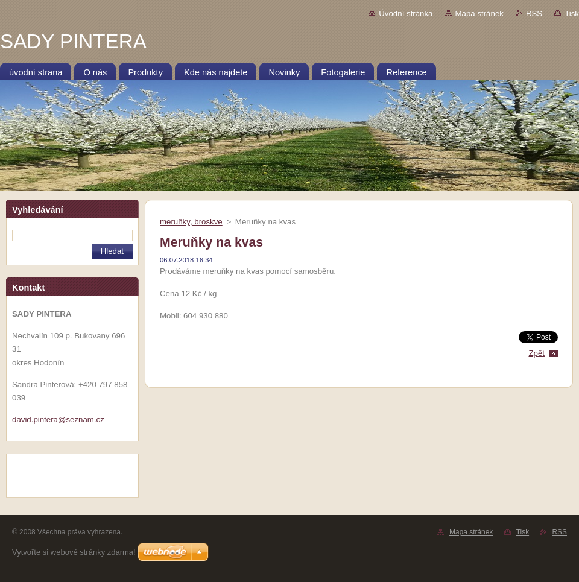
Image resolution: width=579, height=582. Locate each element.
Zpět (536, 353)
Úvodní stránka (405, 13)
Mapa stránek (479, 13)
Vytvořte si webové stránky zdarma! (74, 552)
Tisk (572, 13)
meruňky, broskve (191, 221)
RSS (534, 13)
